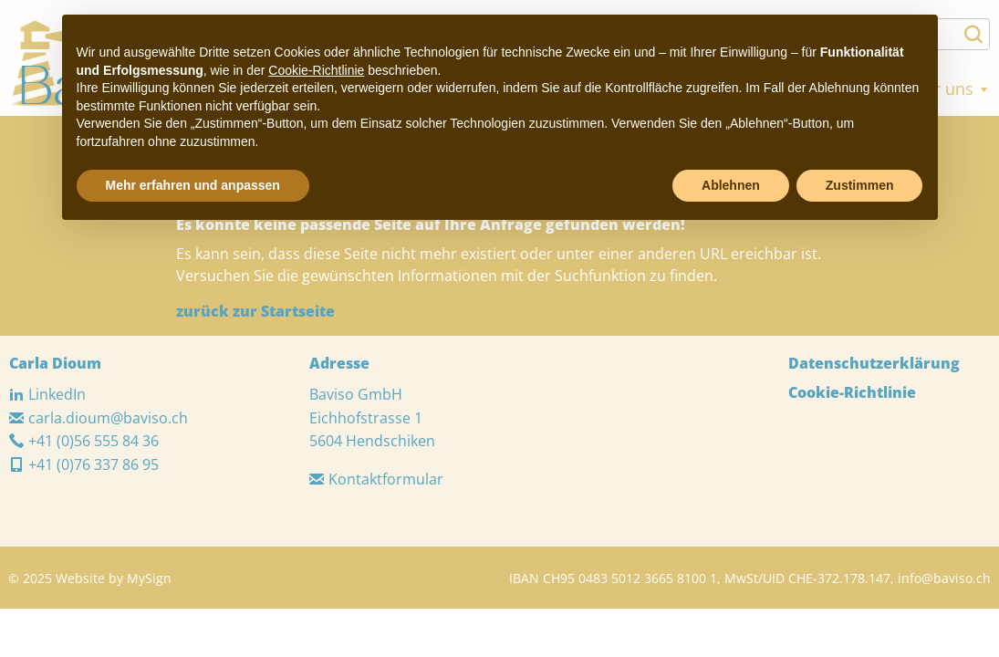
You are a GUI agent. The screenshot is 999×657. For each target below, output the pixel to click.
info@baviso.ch (944, 578)
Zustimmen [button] (860, 185)
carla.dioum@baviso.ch (98, 418)
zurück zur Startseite (255, 311)
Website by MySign (114, 578)
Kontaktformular (376, 479)
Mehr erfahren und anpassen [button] (193, 185)
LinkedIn (47, 394)
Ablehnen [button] (731, 185)
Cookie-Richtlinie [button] (316, 70)
